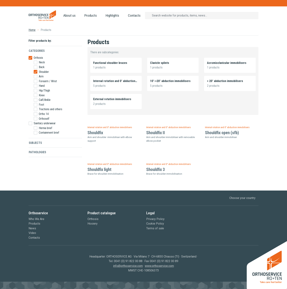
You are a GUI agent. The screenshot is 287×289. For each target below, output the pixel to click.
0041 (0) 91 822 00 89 (164, 261)
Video (32, 233)
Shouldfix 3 (155, 169)
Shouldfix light (99, 169)
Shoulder (44, 72)
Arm (41, 76)
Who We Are (36, 219)
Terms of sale (155, 228)
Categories (37, 51)
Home (32, 30)
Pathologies (37, 152)
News (32, 228)
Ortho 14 (44, 114)
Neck (42, 62)
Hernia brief (45, 128)
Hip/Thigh (44, 90)
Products (90, 15)
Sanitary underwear (45, 123)
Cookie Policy (155, 223)
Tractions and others (50, 109)
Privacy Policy (155, 219)
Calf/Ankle (45, 100)
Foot (41, 104)
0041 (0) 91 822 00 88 (128, 261)
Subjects (35, 143)
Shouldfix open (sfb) (222, 132)
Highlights (112, 15)
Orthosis (38, 57)
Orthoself (44, 118)
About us (69, 15)
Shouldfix (95, 132)
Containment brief (49, 132)
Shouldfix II (155, 132)
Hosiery (92, 223)
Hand (42, 85)
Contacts (134, 15)
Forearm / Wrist (48, 81)
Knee (42, 95)
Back (41, 67)
